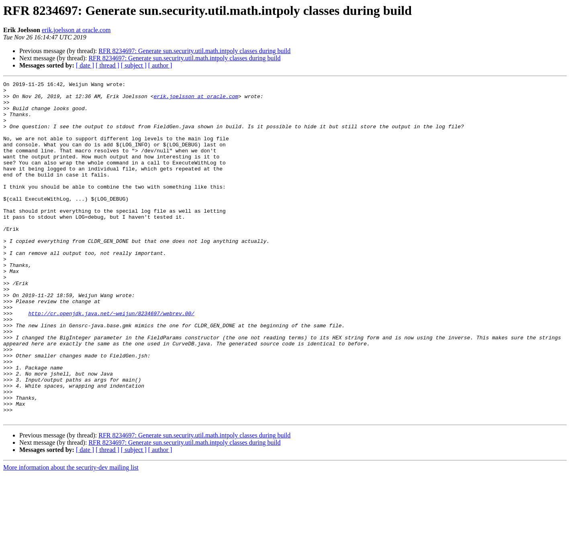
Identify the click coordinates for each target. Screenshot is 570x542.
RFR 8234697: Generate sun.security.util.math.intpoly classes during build (194, 50)
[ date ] (85, 65)
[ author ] (160, 65)
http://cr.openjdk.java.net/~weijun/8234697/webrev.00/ (111, 360)
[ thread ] (107, 65)
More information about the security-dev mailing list (71, 535)
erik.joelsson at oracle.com (76, 30)
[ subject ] (134, 65)
